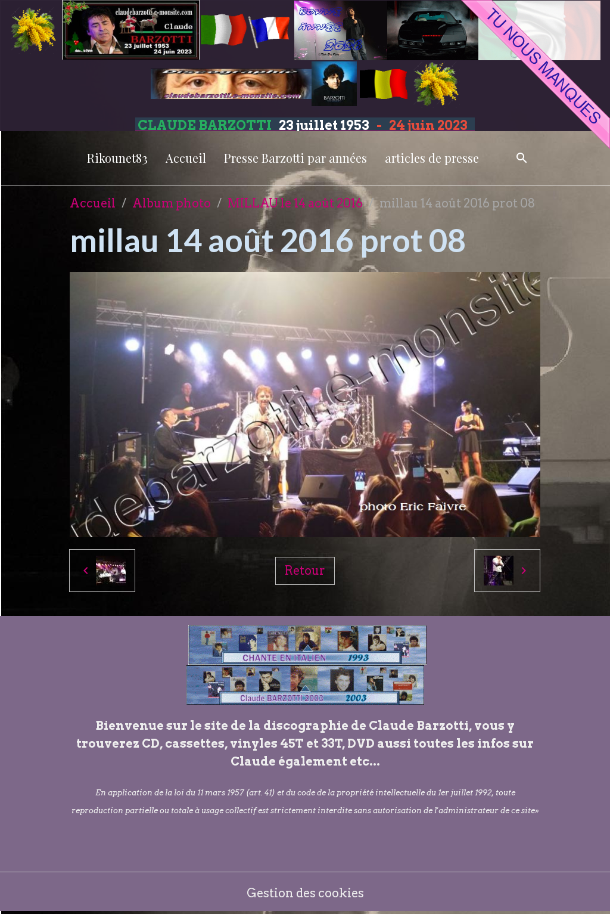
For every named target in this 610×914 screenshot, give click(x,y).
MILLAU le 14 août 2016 (295, 203)
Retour (305, 570)
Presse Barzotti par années (295, 158)
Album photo (171, 203)
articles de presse (432, 158)
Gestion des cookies (305, 893)
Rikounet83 (117, 158)
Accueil (186, 158)
